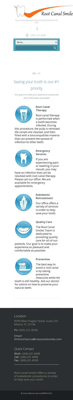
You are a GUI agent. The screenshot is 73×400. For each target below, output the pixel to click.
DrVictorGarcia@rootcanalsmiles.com (38, 339)
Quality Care (44, 222)
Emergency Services (43, 152)
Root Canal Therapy (43, 108)
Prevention (43, 259)
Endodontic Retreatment (44, 196)
